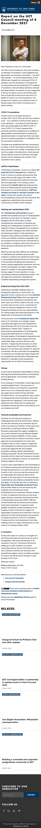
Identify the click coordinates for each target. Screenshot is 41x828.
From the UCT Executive (14, 578)
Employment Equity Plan (29, 319)
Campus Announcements (15, 582)
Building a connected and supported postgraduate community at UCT (19, 760)
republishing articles (21, 597)
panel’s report (18, 185)
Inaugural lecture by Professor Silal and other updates (19, 641)
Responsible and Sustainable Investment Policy (19, 485)
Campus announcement (11, 614)
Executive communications (12, 654)
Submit (31, 795)
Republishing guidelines (20, 826)
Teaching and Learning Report (16, 213)
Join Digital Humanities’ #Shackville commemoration (20, 720)
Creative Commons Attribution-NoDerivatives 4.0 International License (20, 591)
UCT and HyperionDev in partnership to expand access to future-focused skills (20, 682)
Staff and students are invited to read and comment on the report (20, 192)
